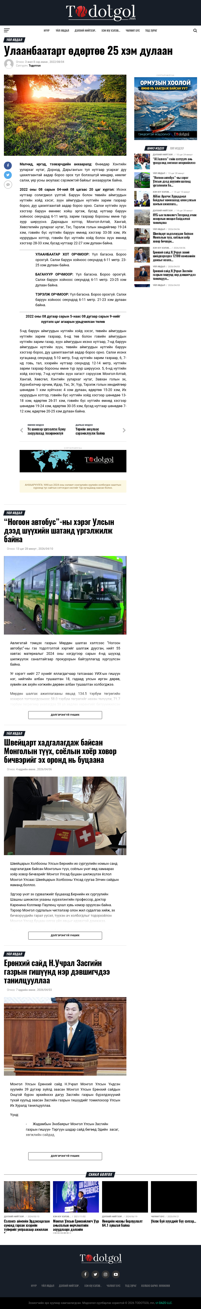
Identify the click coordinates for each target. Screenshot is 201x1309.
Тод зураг (151, 30)
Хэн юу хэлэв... (110, 30)
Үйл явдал (62, 30)
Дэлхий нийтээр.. (85, 30)
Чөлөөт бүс (133, 30)
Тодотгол (35, 65)
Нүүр (46, 30)
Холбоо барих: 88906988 (155, 1286)
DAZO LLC (163, 1303)
